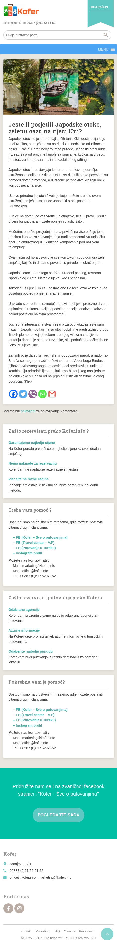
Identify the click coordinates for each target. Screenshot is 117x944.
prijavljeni (28, 411)
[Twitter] (23, 394)
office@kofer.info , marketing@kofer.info (40, 877)
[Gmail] (52, 394)
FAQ (56, 931)
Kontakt (26, 931)
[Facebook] (13, 394)
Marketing (42, 931)
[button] (103, 49)
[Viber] (32, 394)
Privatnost (86, 931)
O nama (69, 931)
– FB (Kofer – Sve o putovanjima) (40, 537)
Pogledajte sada (58, 815)
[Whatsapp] (42, 394)
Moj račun (99, 7)
